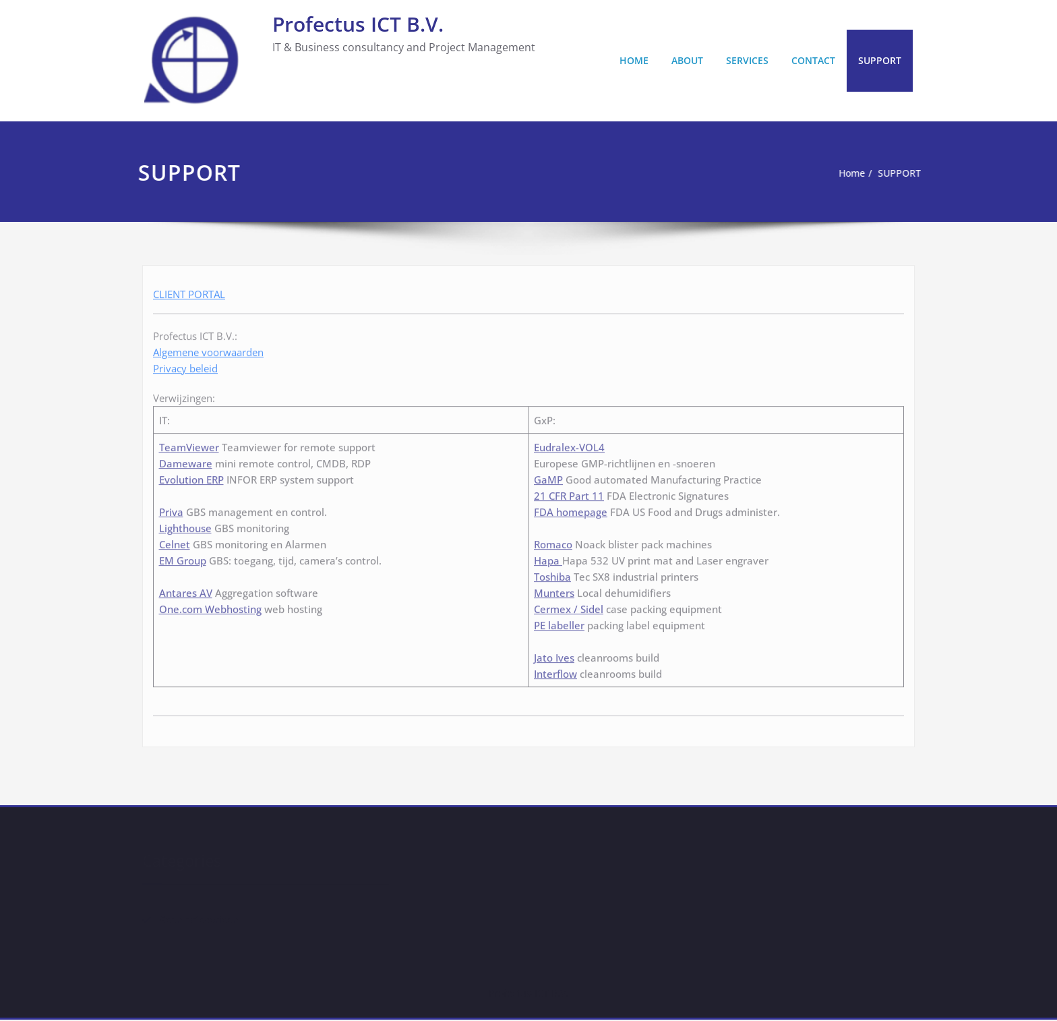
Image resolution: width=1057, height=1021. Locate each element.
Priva (171, 508)
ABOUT (687, 60)
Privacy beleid (185, 365)
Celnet (174, 541)
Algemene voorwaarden (208, 349)
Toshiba (552, 573)
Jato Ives (554, 654)
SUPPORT (879, 60)
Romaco (553, 541)
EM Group (182, 557)
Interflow (555, 671)
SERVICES (747, 60)
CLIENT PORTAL (189, 291)
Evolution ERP (191, 476)
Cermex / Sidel (568, 605)
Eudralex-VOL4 (569, 443)
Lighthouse (185, 524)
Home (840, 173)
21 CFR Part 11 (569, 492)
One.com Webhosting (210, 605)
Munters (554, 589)
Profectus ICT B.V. (358, 24)
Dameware (185, 460)
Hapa (548, 557)
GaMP (548, 476)
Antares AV (185, 589)
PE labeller (559, 622)
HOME (634, 60)
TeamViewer (189, 443)
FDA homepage (570, 508)
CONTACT (813, 60)
